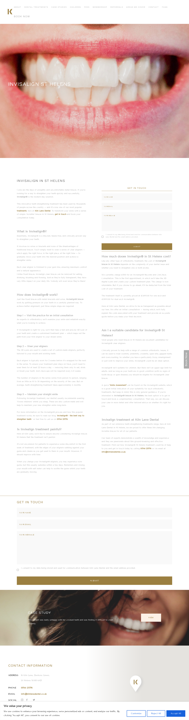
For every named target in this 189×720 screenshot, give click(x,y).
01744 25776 (62, 419)
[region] (94, 711)
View (151, 618)
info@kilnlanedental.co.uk (114, 452)
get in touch (60, 214)
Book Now (22, 16)
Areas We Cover (135, 7)
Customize (136, 713)
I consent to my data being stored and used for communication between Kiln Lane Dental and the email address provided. (134, 236)
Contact (154, 7)
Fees (86, 7)
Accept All (176, 713)
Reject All (156, 713)
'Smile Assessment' (118, 385)
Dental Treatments (36, 7)
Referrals (116, 7)
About (17, 7)
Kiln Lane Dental (42, 211)
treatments (22, 211)
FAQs (165, 7)
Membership (100, 7)
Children (75, 7)
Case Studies (59, 7)
